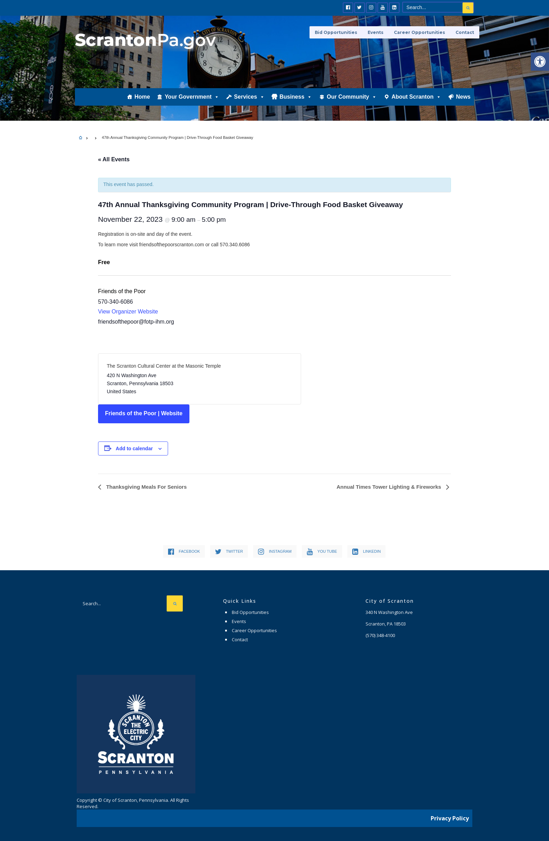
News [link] (463, 97)
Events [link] (375, 32)
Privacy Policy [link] (450, 818)
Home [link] (142, 97)
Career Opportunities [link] (419, 32)
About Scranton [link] (416, 97)
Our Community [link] (352, 97)
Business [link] (295, 97)
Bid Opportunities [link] (336, 32)
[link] (540, 61)
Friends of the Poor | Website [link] (143, 413)
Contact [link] (465, 32)
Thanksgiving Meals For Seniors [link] (146, 487)
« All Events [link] (114, 159)
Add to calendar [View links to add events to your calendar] (134, 448)
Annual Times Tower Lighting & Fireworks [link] (389, 487)
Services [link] (249, 97)
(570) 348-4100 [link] (380, 635)
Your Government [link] (192, 97)
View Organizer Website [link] (128, 312)
